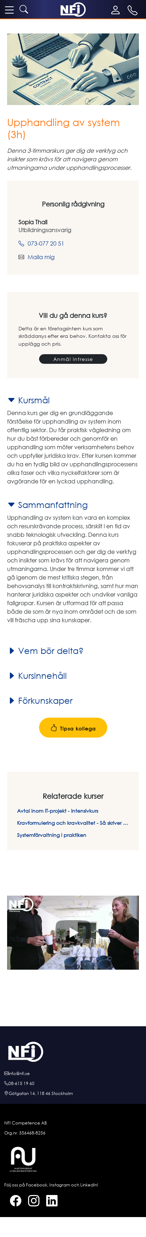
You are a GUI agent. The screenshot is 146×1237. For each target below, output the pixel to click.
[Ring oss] (73, 1084)
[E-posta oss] (73, 1074)
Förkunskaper (39, 701)
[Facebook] (12, 1202)
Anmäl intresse (73, 359)
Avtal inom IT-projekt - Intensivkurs (57, 811)
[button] (73, 933)
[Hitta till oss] (73, 1094)
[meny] (9, 9)
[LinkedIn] (49, 1202)
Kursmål (28, 400)
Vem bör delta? (45, 651)
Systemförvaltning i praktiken (51, 835)
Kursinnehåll (37, 676)
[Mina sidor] (117, 10)
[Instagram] (30, 1202)
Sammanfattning (47, 505)
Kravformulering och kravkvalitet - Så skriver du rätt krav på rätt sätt (73, 823)
